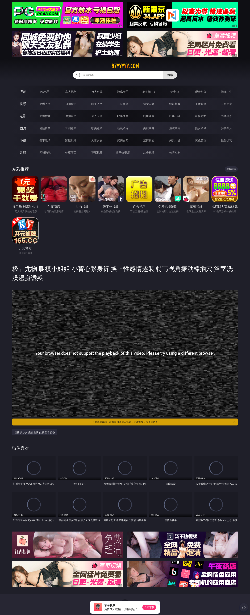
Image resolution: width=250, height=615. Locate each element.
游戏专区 (122, 92)
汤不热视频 (123, 152)
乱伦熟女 (200, 116)
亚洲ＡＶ (45, 104)
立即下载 (149, 607)
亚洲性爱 (45, 116)
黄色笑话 (200, 140)
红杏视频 (148, 152)
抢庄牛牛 (226, 92)
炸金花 (174, 92)
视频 (22, 103)
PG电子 (44, 92)
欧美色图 (96, 128)
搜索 (170, 75)
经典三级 (174, 116)
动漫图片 (122, 128)
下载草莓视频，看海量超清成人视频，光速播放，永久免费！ (164, 422)
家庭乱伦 (70, 140)
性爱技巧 (226, 140)
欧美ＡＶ (96, 104)
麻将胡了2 (148, 92)
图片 (22, 128)
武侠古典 (122, 140)
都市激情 (45, 140)
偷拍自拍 (70, 116)
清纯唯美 (174, 128)
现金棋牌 (200, 92)
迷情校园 (148, 140)
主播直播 (200, 104)
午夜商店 (70, 152)
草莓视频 (96, 152)
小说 (22, 140)
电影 (22, 116)
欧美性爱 (122, 116)
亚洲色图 (70, 128)
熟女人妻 (148, 104)
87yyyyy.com (125, 66)
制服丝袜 (148, 116)
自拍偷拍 (70, 104)
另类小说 (174, 140)
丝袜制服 (174, 104)
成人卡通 (96, 116)
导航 (22, 152)
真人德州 (70, 92)
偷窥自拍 (45, 128)
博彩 (22, 91)
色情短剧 (174, 152)
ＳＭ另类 (226, 104)
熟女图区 (200, 128)
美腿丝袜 (148, 128)
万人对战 (96, 92)
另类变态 (226, 116)
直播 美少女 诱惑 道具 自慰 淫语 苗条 (35, 432)
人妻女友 (96, 140)
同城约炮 (45, 152)
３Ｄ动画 (122, 104)
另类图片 (226, 128)
